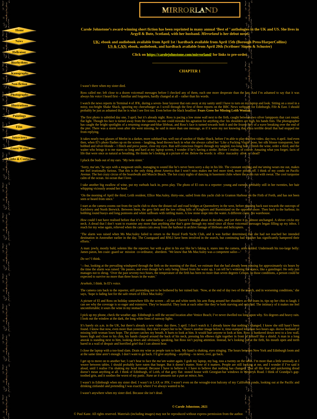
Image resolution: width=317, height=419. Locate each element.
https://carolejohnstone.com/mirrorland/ (179, 54)
